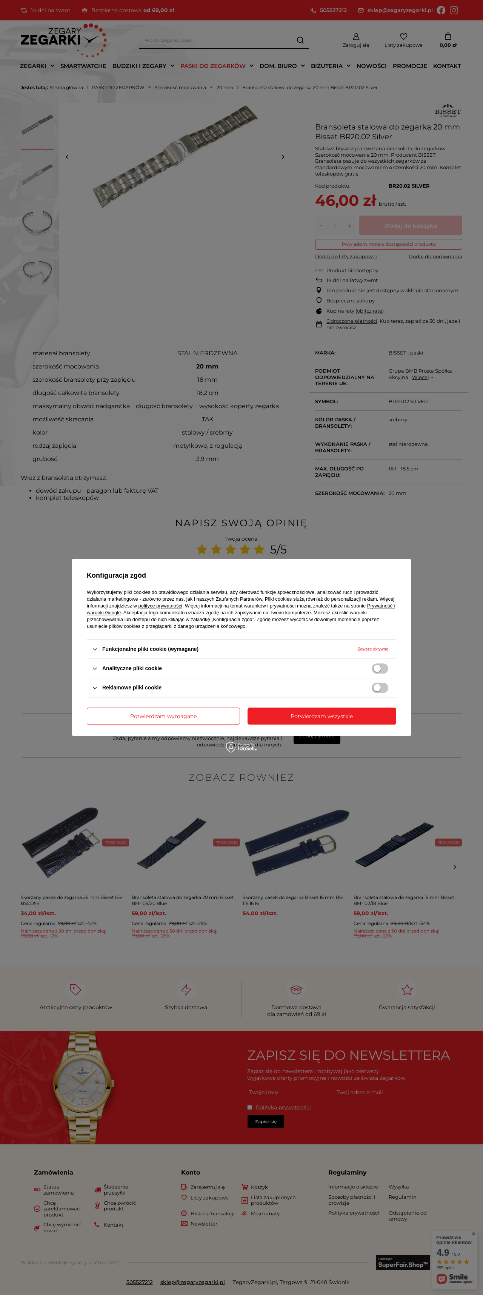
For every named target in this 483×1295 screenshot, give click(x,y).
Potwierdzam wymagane (163, 716)
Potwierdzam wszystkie (322, 716)
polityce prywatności (160, 606)
